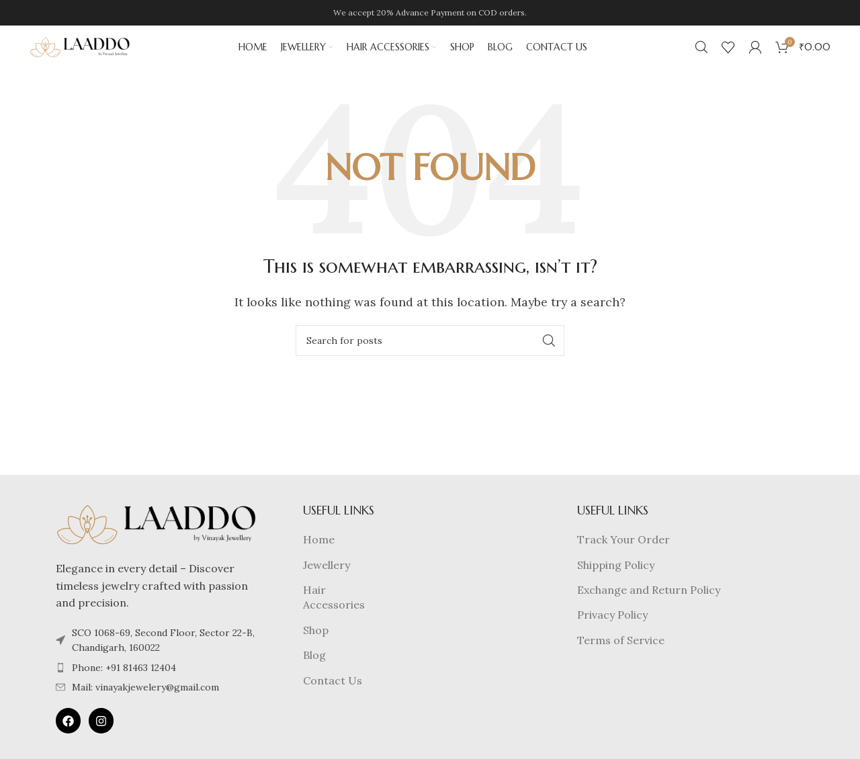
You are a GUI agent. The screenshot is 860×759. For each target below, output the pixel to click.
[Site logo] (80, 55)
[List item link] (156, 686)
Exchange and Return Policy (648, 608)
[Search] (701, 57)
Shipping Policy (615, 583)
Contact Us (332, 699)
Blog (314, 673)
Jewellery (326, 583)
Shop (316, 649)
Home (319, 558)
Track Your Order (623, 558)
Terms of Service (620, 659)
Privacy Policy (612, 633)
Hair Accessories (334, 616)
